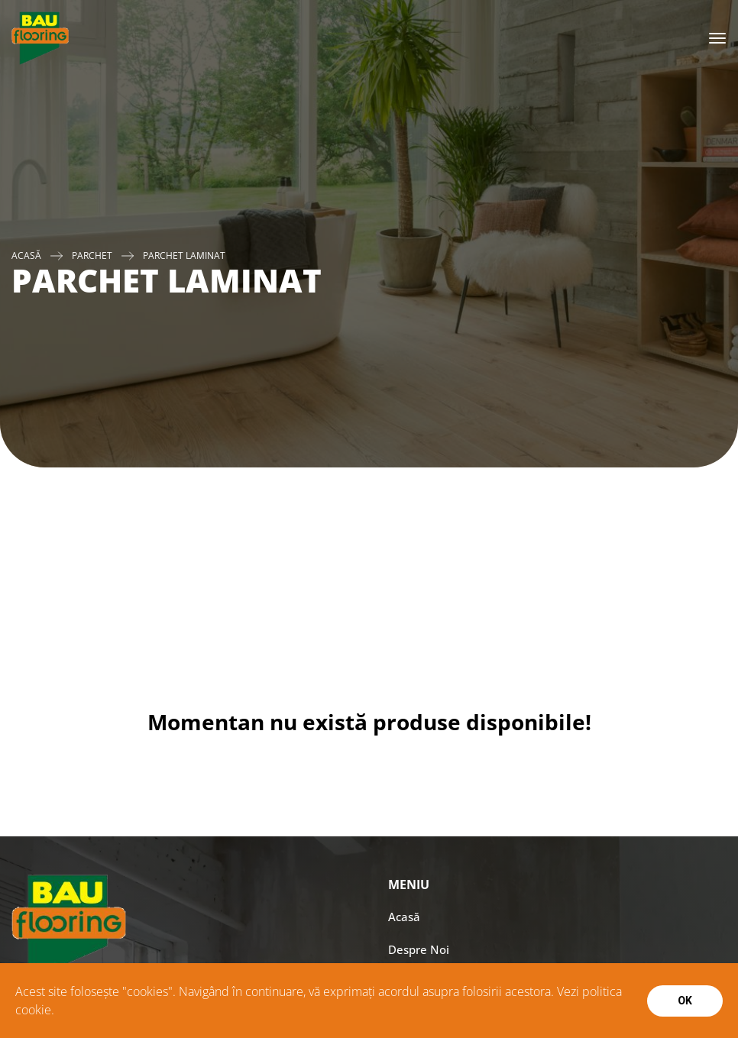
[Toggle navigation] (717, 38)
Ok (685, 1000)
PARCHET (92, 255)
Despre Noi (418, 949)
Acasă (26, 255)
